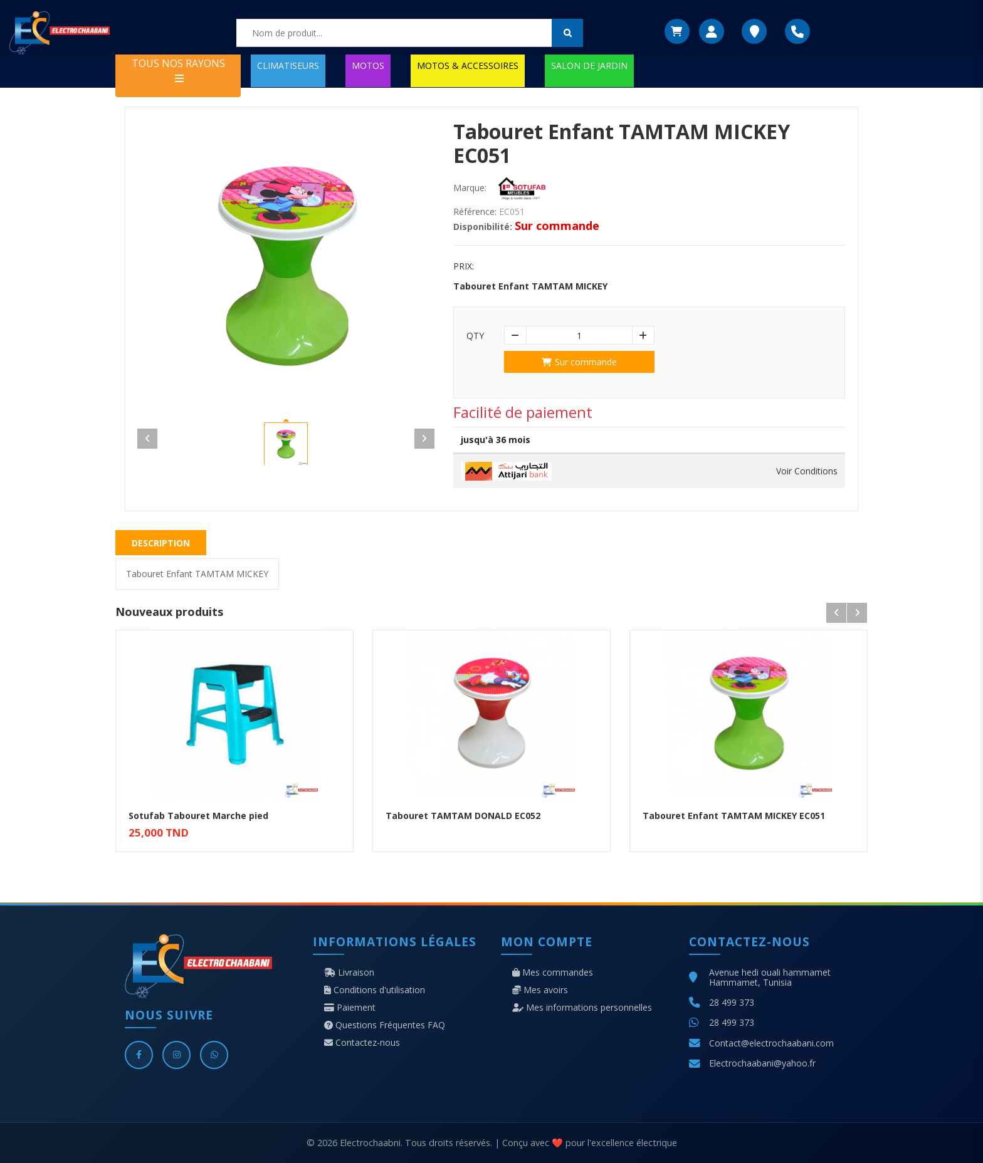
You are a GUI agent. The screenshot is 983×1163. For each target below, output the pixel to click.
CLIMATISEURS (288, 65)
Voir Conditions (807, 471)
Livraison (349, 972)
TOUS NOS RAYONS (178, 69)
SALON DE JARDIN (589, 65)
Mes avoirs (540, 990)
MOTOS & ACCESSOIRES (467, 65)
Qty (475, 336)
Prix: (463, 266)
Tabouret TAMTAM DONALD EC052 (463, 815)
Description (161, 543)
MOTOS (368, 65)
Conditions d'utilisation (374, 990)
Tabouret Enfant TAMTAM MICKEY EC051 (734, 815)
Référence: (475, 212)
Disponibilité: (482, 227)
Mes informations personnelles (582, 1008)
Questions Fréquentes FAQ (384, 1025)
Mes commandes (552, 972)
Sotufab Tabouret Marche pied (198, 815)
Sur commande (579, 362)
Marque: (469, 188)
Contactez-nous (362, 1043)
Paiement (350, 1008)
